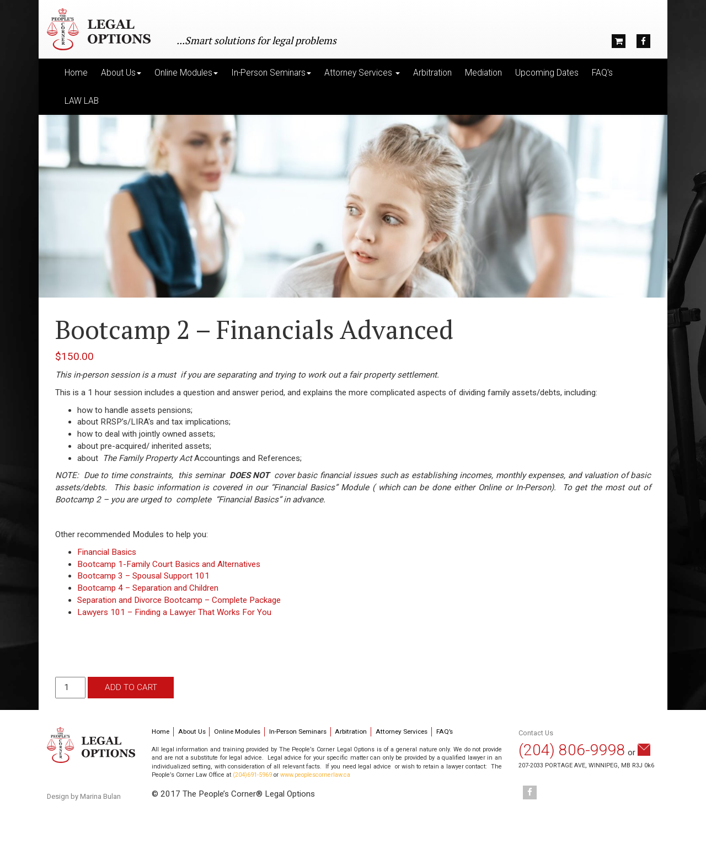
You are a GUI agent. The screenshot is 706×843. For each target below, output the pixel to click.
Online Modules (237, 731)
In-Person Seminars (298, 731)
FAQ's (602, 73)
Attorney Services (401, 731)
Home (76, 73)
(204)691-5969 (252, 774)
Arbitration (432, 73)
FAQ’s (444, 731)
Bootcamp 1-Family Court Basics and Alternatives (168, 564)
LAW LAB (82, 101)
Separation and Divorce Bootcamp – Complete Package (179, 600)
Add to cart (131, 687)
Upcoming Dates (547, 73)
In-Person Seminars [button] (271, 73)
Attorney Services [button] (362, 73)
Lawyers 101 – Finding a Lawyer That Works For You (174, 612)
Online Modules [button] (186, 73)
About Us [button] (121, 73)
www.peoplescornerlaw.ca (315, 774)
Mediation (483, 73)
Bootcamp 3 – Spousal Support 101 (143, 576)
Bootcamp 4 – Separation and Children (147, 588)
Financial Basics (106, 552)
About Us (192, 731)
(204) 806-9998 (571, 750)
